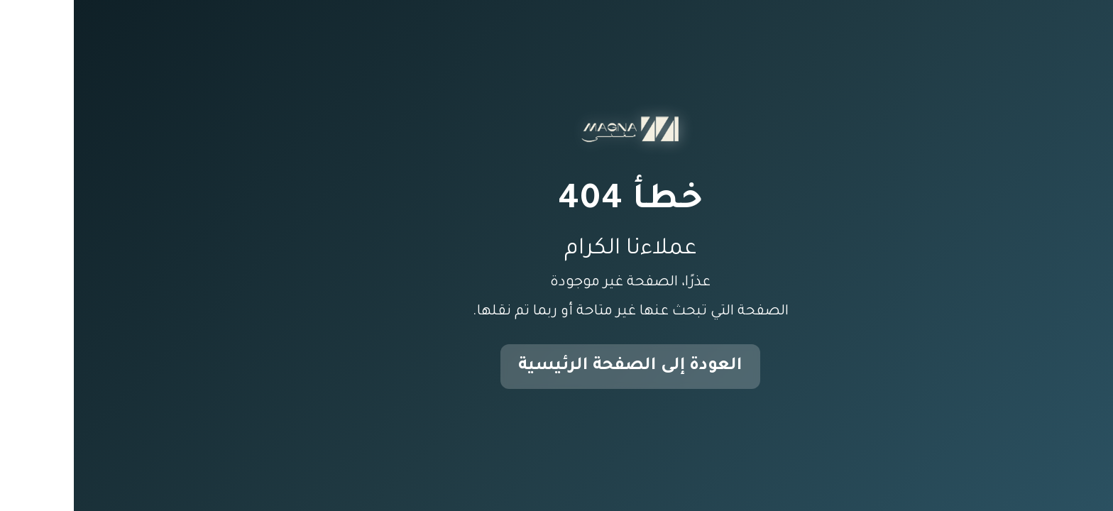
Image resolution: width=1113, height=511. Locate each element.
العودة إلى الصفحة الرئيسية (556, 366)
